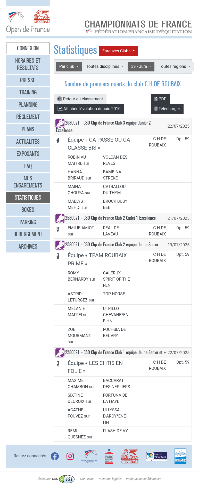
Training (28, 92)
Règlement (28, 116)
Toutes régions (173, 66)
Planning (28, 104)
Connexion (28, 48)
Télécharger (167, 108)
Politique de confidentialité (143, 479)
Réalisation (56, 479)
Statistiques (28, 197)
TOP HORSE (114, 293)
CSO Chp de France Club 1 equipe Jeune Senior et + (125, 352)
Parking (28, 222)
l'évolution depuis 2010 (89, 108)
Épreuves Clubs (116, 50)
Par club (67, 66)
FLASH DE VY (115, 430)
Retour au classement (80, 99)
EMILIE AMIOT (81, 227)
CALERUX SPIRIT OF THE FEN (116, 279)
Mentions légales (110, 479)
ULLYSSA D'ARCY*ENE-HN (115, 416)
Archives (28, 246)
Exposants (27, 153)
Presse (28, 80)
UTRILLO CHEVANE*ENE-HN (116, 314)
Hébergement (27, 234)
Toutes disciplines (103, 66)
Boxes (27, 209)
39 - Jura (139, 66)
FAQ (28, 166)
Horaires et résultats (27, 64)
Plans (28, 129)
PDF (160, 98)
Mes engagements (27, 182)
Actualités (28, 141)
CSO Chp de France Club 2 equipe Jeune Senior (121, 245)
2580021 (72, 123)
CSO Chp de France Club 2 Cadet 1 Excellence (120, 218)
